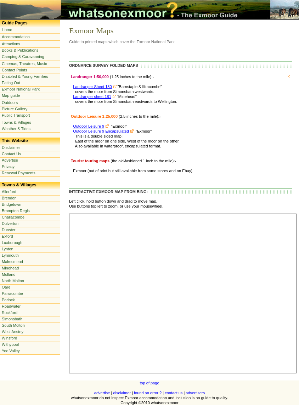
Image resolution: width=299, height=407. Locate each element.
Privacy (8, 166)
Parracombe (12, 293)
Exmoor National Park (21, 89)
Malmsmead (12, 262)
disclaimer (122, 393)
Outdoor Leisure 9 (88, 126)
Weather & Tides (16, 129)
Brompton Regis (16, 211)
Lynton (7, 249)
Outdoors (10, 102)
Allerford (9, 192)
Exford (7, 236)
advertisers (195, 393)
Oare (6, 287)
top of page (149, 383)
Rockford (9, 312)
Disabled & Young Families (25, 76)
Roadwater (11, 306)
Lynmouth (10, 255)
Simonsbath (12, 319)
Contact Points (14, 70)
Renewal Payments (18, 173)
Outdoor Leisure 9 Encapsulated (101, 131)
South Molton (13, 325)
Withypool (10, 344)
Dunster (9, 230)
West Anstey (12, 332)
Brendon (9, 198)
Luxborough (12, 242)
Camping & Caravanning (23, 56)
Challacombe (13, 217)
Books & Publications (20, 50)
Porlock (8, 300)
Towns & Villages (16, 122)
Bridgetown (11, 204)
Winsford (9, 338)
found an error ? (148, 393)
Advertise (10, 160)
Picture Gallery (14, 109)
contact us (173, 393)
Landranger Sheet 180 (92, 87)
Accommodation (16, 37)
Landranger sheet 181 (92, 96)
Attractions (11, 44)
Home (7, 30)
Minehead (10, 268)
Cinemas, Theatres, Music (24, 64)
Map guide (11, 95)
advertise (102, 393)
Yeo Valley (11, 351)
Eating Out (11, 83)
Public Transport (16, 115)
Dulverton (10, 223)
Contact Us (11, 154)
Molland (9, 274)
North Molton (13, 281)
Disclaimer (11, 147)
